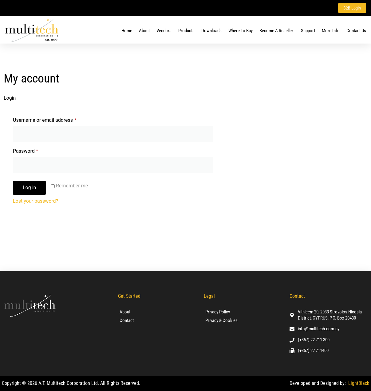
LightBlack (358, 383)
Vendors (164, 30)
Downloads (211, 30)
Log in (29, 187)
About (144, 30)
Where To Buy (240, 30)
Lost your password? (35, 201)
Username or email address (54, 119)
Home (126, 30)
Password (35, 150)
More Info (331, 30)
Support (308, 30)
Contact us (356, 30)
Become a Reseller (276, 30)
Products (186, 30)
